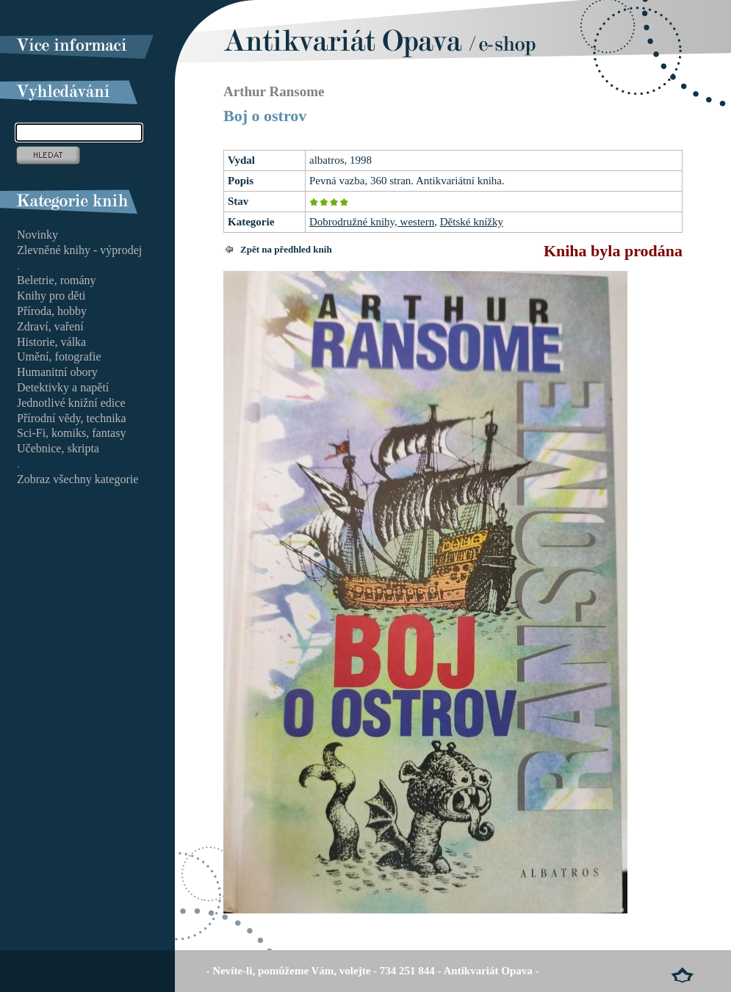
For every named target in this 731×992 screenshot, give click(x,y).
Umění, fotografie (59, 356)
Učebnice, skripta (58, 448)
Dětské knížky (471, 222)
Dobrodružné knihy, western (371, 222)
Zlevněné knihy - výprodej (79, 250)
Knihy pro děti (51, 295)
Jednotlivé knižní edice (71, 403)
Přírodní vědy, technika (71, 418)
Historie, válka (51, 342)
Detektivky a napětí (63, 387)
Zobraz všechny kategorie (77, 479)
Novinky (37, 234)
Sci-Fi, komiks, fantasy (71, 433)
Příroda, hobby (52, 311)
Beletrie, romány (56, 280)
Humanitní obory (57, 372)
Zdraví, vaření (50, 326)
